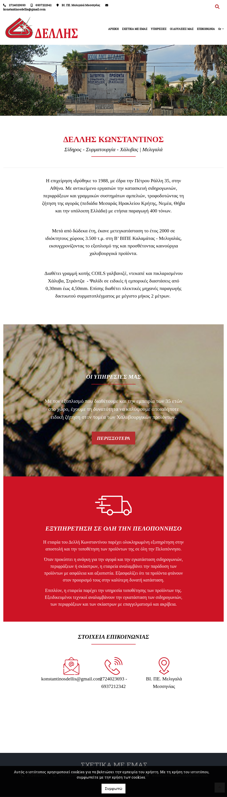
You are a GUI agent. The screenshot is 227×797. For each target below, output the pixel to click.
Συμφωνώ (113, 788)
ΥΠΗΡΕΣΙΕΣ (158, 29)
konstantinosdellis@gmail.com (24, 9)
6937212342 (43, 5)
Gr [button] (220, 29)
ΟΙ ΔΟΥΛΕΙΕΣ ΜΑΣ (182, 29)
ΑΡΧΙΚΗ (113, 29)
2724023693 (17, 5)
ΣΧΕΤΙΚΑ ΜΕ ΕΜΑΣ (134, 29)
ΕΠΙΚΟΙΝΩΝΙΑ (206, 29)
